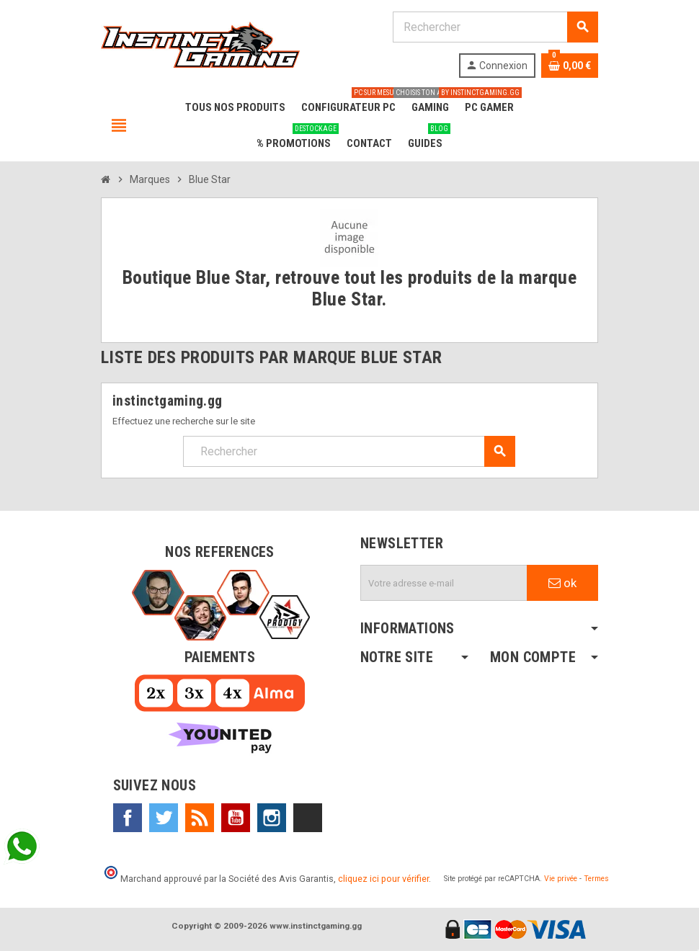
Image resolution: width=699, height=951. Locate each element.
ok (562, 583)
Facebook (127, 817)
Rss (199, 817)
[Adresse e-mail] (443, 583)
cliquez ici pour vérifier (383, 878)
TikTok (307, 817)
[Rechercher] (495, 27)
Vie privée (560, 878)
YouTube (235, 817)
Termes (596, 878)
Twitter (163, 817)
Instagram (271, 817)
